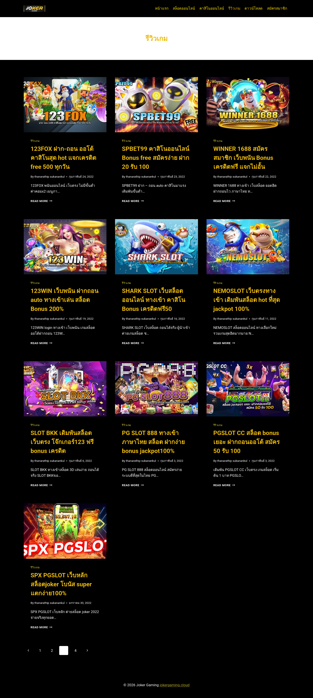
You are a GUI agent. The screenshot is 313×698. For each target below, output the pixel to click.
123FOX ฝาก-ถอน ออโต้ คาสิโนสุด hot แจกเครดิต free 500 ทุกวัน (63, 157)
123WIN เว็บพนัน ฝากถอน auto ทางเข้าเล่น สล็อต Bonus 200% (64, 299)
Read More (41, 201)
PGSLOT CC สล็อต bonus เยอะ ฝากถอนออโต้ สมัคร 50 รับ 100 (246, 441)
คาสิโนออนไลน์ (211, 8)
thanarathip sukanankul (49, 176)
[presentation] (65, 104)
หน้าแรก (161, 8)
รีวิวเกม (234, 8)
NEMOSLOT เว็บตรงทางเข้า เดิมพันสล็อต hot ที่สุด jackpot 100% (246, 299)
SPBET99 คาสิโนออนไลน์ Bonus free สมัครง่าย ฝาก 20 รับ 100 (155, 157)
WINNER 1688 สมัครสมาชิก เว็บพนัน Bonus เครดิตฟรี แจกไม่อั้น (243, 157)
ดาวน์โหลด (254, 8)
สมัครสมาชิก (277, 8)
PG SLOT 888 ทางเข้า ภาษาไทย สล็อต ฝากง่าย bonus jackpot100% (153, 441)
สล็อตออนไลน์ (184, 8)
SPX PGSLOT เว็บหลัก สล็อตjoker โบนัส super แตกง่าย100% (61, 584)
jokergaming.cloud (175, 685)
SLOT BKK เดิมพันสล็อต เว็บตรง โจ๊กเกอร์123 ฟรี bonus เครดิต (62, 441)
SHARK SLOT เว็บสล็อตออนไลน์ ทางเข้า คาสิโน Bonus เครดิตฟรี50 (153, 299)
